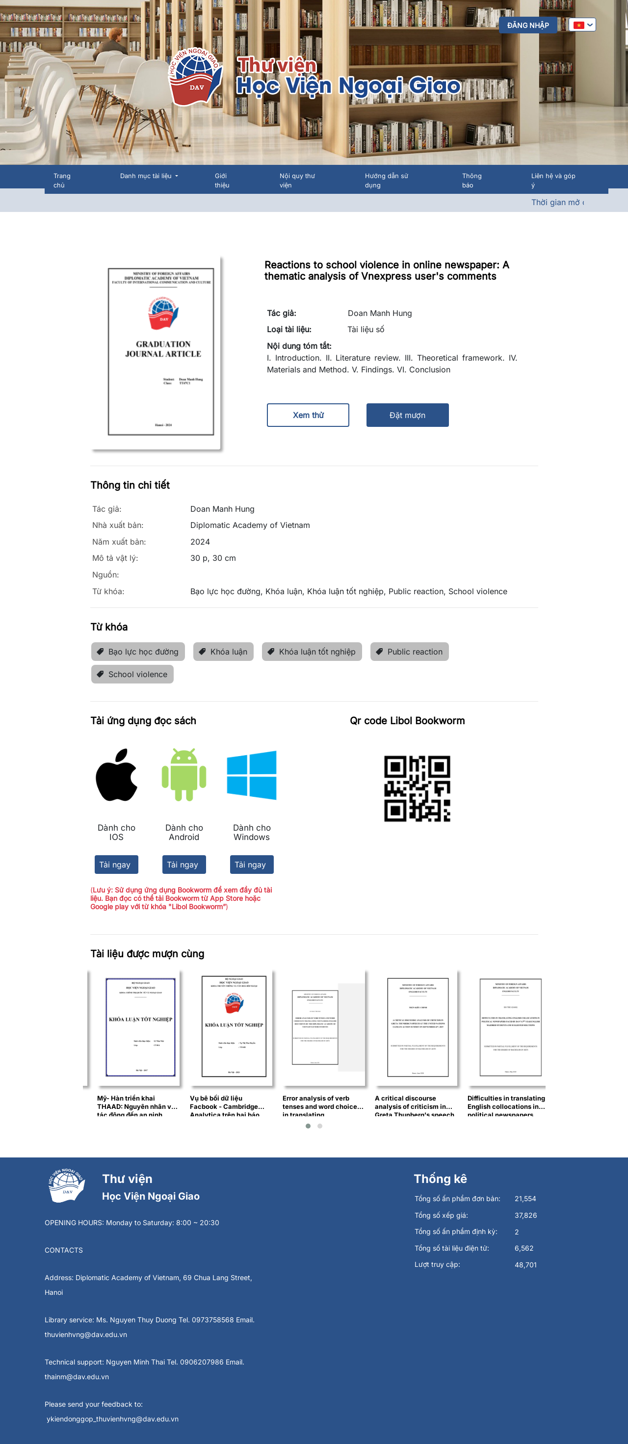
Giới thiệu (222, 180)
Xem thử (308, 415)
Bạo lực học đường (137, 651)
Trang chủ (62, 180)
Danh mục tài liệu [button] (147, 176)
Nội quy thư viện (297, 180)
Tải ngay (115, 864)
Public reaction (409, 651)
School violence (131, 674)
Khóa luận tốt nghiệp (311, 651)
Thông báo (472, 180)
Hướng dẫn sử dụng (386, 180)
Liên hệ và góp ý (553, 180)
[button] (308, 1126)
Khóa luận (222, 651)
